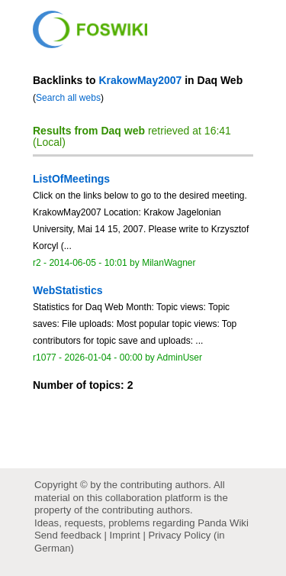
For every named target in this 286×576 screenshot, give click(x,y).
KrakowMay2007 (140, 80)
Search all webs (68, 97)
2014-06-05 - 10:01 (88, 262)
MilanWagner (168, 262)
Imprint (125, 535)
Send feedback (67, 535)
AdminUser (180, 357)
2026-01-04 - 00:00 (103, 357)
